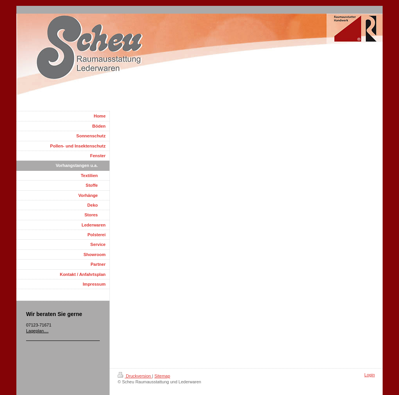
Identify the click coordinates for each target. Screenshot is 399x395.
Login (369, 374)
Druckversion (135, 376)
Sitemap (162, 376)
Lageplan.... (37, 330)
